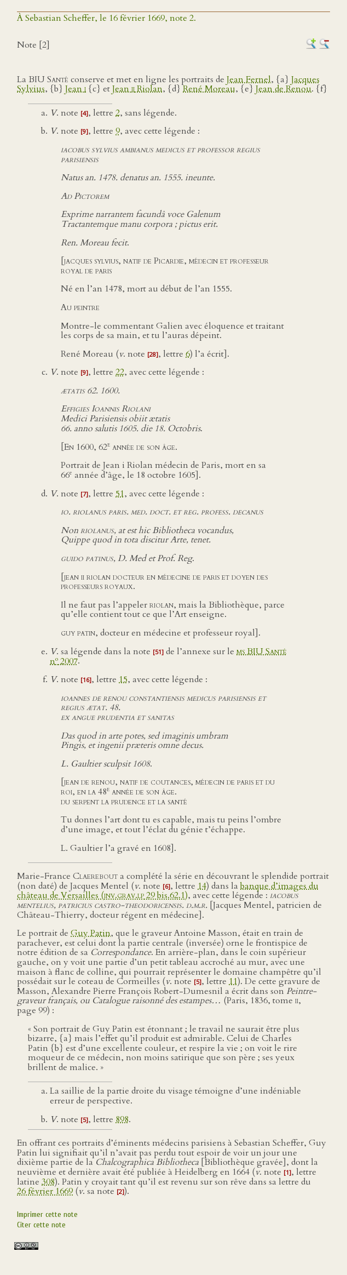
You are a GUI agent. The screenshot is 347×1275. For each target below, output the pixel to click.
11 (233, 981)
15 (123, 679)
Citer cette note (41, 1225)
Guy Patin (91, 933)
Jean (75, 89)
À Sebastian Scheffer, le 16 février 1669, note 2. (106, 18)
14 (202, 886)
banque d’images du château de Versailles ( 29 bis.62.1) (168, 891)
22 (119, 372)
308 (48, 1182)
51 (119, 494)
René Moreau (209, 89)
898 (122, 1119)
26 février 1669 (45, 1191)
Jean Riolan (137, 89)
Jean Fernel (249, 79)
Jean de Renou (283, 89)
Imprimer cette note (47, 1214)
